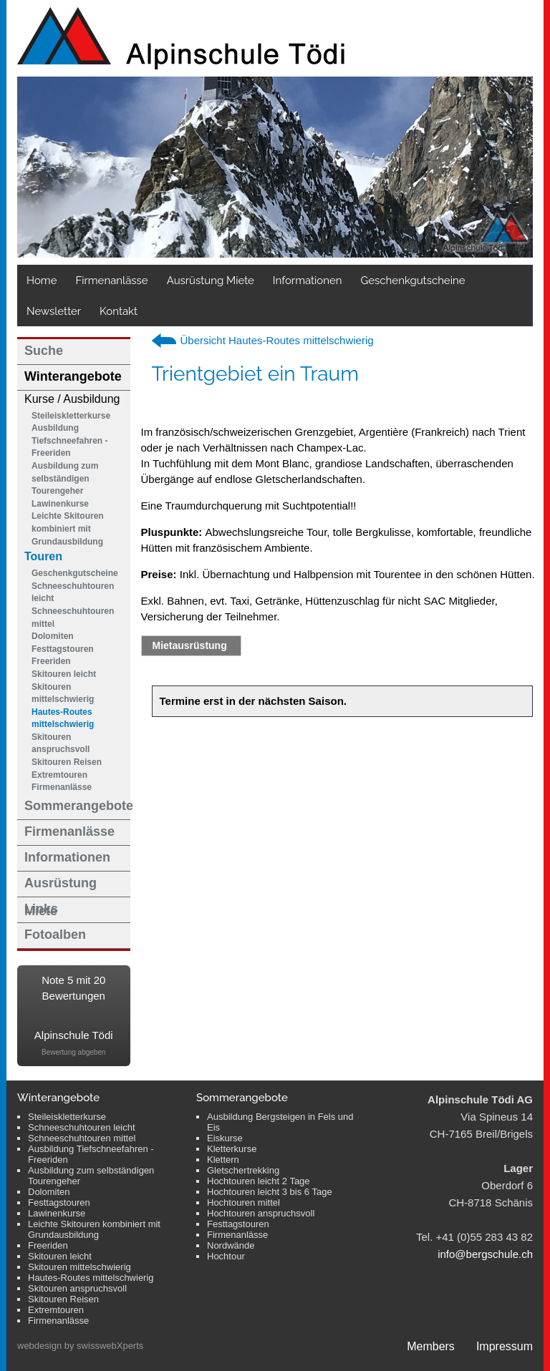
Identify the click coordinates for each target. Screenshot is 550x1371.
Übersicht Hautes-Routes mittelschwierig (277, 340)
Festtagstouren (63, 649)
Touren (43, 556)
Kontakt (119, 311)
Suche (43, 350)
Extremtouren (59, 775)
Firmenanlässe (111, 280)
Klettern (223, 1159)
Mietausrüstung (190, 645)
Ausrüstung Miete (210, 280)
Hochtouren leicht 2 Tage (258, 1181)
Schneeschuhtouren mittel (73, 617)
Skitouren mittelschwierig (63, 693)
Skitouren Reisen (67, 762)
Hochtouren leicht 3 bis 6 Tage (269, 1191)
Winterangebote (73, 376)
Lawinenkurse (60, 504)
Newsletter (53, 311)
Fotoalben (55, 934)
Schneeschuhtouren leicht (73, 592)
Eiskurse (225, 1138)
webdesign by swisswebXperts (80, 1345)
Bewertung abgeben (74, 1052)
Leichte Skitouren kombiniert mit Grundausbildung (68, 528)
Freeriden (51, 661)
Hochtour (226, 1256)
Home (41, 280)
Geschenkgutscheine (75, 573)
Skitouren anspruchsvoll (61, 743)
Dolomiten (53, 636)
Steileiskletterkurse (71, 416)
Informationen (307, 280)
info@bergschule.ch (485, 1254)
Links (41, 909)
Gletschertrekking (243, 1170)
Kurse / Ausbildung (72, 399)
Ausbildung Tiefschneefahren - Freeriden (69, 440)
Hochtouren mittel (243, 1202)
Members (431, 1346)
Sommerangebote (77, 806)
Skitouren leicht (64, 674)
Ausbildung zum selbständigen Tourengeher (65, 478)
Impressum (504, 1346)
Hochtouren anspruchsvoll (260, 1213)
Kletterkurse (231, 1148)
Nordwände (231, 1245)
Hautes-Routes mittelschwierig (63, 718)
